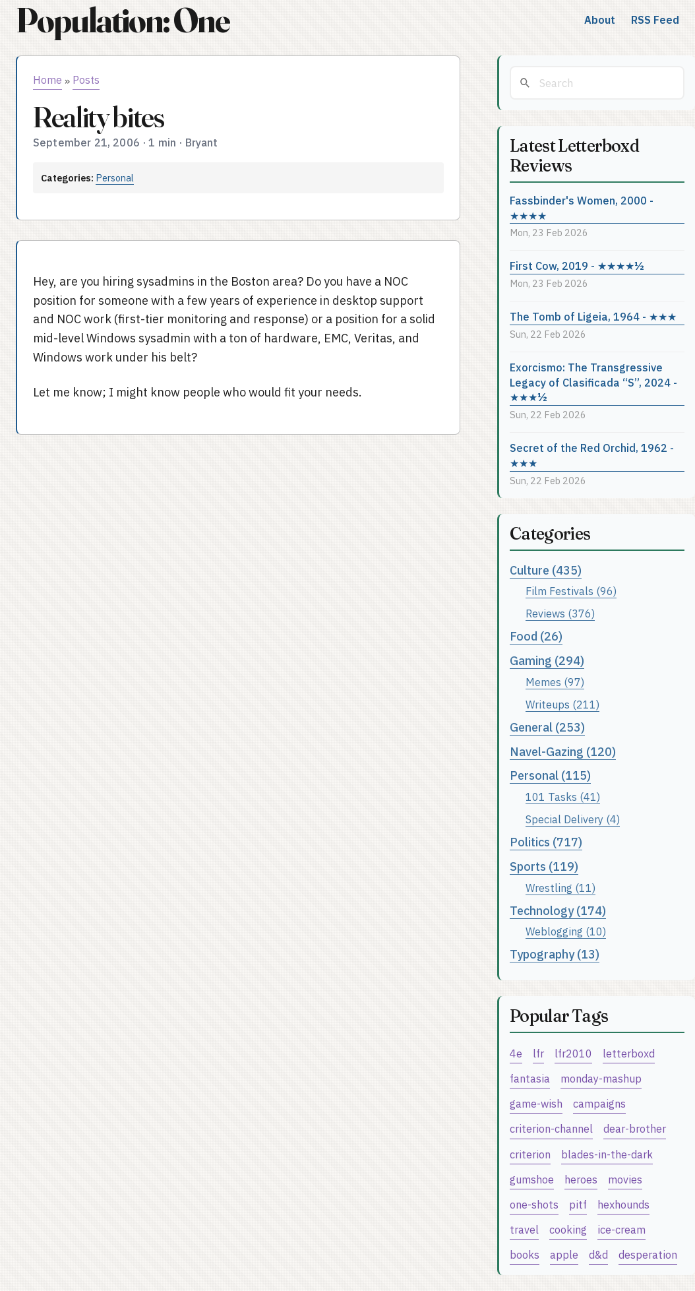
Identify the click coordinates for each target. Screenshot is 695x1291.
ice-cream (621, 1229)
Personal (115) (550, 775)
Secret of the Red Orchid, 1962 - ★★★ (592, 455)
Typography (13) (554, 954)
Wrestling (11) (560, 888)
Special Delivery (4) (573, 819)
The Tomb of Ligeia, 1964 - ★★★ (593, 316)
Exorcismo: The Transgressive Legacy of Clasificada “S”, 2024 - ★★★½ (593, 382)
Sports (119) (544, 866)
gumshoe (532, 1179)
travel (524, 1229)
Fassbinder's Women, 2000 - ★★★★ (581, 207)
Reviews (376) (560, 613)
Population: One (122, 20)
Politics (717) (546, 842)
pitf (578, 1204)
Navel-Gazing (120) (563, 751)
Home (47, 79)
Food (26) (536, 636)
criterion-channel (551, 1128)
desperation (648, 1254)
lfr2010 (573, 1053)
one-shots (534, 1204)
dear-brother (634, 1128)
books (524, 1254)
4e (516, 1053)
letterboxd (629, 1053)
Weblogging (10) (566, 931)
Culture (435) (546, 570)
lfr (538, 1053)
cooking (568, 1229)
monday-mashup (601, 1078)
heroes (580, 1179)
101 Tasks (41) (563, 796)
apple (564, 1254)
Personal (115, 178)
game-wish (536, 1103)
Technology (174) (558, 910)
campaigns (599, 1103)
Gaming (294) (547, 660)
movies (625, 1179)
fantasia (530, 1078)
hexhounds (623, 1204)
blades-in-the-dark (607, 1154)
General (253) (547, 727)
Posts (86, 79)
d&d (598, 1254)
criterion (530, 1154)
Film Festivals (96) (571, 591)
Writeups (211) (562, 704)
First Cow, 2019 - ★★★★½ (577, 265)
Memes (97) (555, 682)
